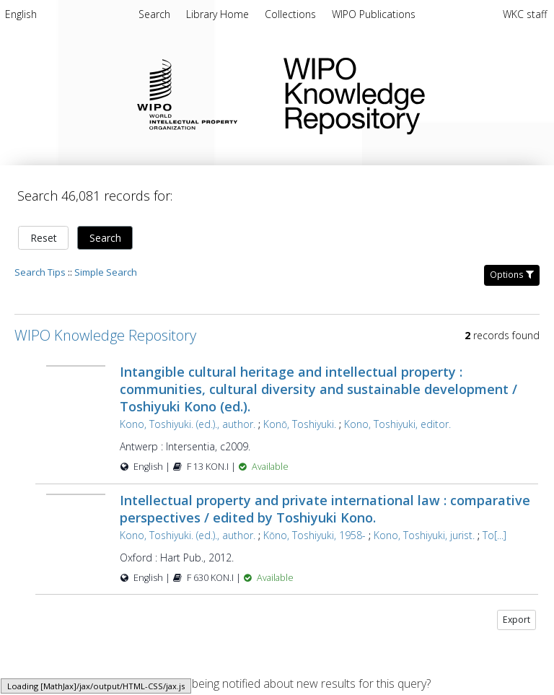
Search (105, 238)
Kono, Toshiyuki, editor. (397, 424)
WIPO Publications (374, 14)
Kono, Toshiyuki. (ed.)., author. (187, 424)
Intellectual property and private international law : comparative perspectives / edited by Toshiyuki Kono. (325, 508)
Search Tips (40, 272)
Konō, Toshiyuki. (299, 424)
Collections (292, 14)
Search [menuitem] (154, 14)
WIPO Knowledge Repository (407, 93)
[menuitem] (21, 16)
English (21, 14)
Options (512, 274)
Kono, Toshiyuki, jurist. (424, 535)
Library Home (219, 14)
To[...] (494, 535)
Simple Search (105, 272)
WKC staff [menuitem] (525, 14)
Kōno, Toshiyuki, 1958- (314, 535)
